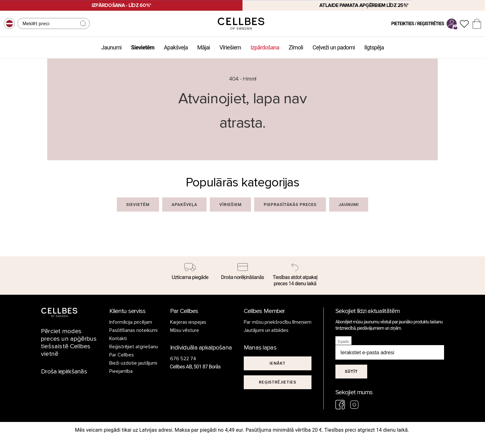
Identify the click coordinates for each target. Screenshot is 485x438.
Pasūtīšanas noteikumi (133, 330)
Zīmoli (296, 47)
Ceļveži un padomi (333, 47)
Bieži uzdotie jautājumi (133, 363)
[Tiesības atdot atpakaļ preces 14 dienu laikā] (295, 275)
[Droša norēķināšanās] (242, 272)
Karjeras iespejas (188, 322)
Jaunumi (111, 47)
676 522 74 (183, 359)
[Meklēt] (53, 23)
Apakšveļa (176, 47)
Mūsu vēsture (184, 330)
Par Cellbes (121, 355)
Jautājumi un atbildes (266, 330)
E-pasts (343, 341)
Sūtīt (351, 371)
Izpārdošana (264, 47)
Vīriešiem (230, 47)
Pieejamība (121, 371)
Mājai (203, 47)
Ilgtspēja (374, 47)
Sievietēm (142, 47)
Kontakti (118, 338)
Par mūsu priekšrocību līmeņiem (278, 322)
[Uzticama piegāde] (190, 272)
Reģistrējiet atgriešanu (133, 347)
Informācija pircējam (130, 322)
